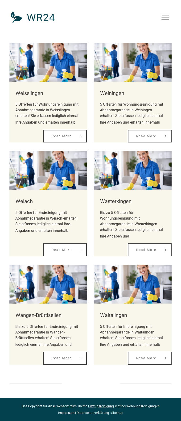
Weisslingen (29, 93)
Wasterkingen (116, 201)
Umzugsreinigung (101, 406)
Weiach (24, 201)
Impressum (66, 413)
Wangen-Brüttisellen (39, 315)
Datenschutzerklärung (93, 413)
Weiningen (112, 93)
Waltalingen (113, 315)
